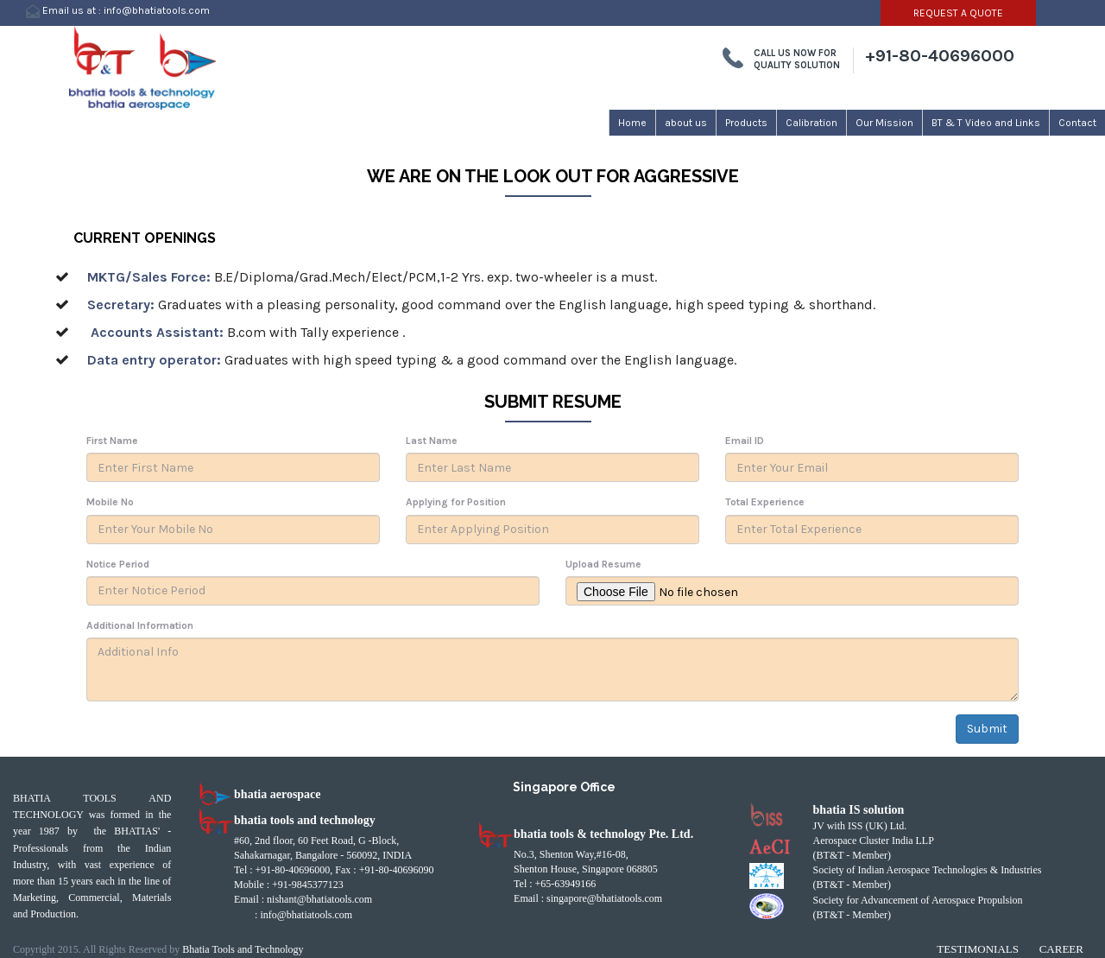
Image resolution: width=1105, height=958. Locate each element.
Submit (987, 728)
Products (746, 123)
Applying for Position (456, 502)
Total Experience (765, 502)
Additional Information (139, 625)
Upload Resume (603, 564)
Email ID (744, 441)
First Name (112, 441)
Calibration (811, 123)
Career (1061, 948)
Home (632, 123)
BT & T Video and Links (985, 123)
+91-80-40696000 (939, 56)
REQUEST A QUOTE (958, 13)
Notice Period (117, 564)
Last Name (432, 441)
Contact (1077, 123)
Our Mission (884, 123)
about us (686, 123)
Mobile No (110, 502)
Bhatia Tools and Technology (242, 949)
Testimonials (978, 948)
